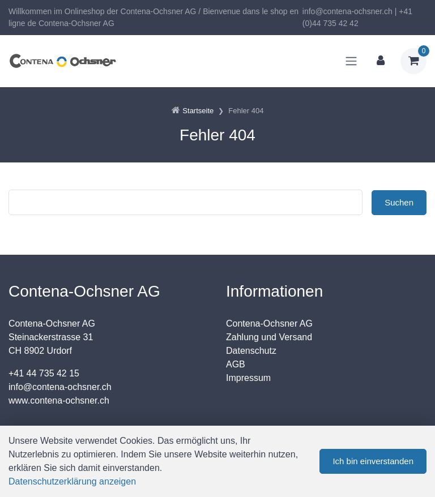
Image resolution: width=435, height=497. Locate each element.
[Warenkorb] (413, 61)
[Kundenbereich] (381, 61)
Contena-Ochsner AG (269, 323)
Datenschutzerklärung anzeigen (72, 481)
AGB (235, 364)
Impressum (248, 378)
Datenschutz (251, 350)
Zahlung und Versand (269, 337)
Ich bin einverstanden (372, 461)
